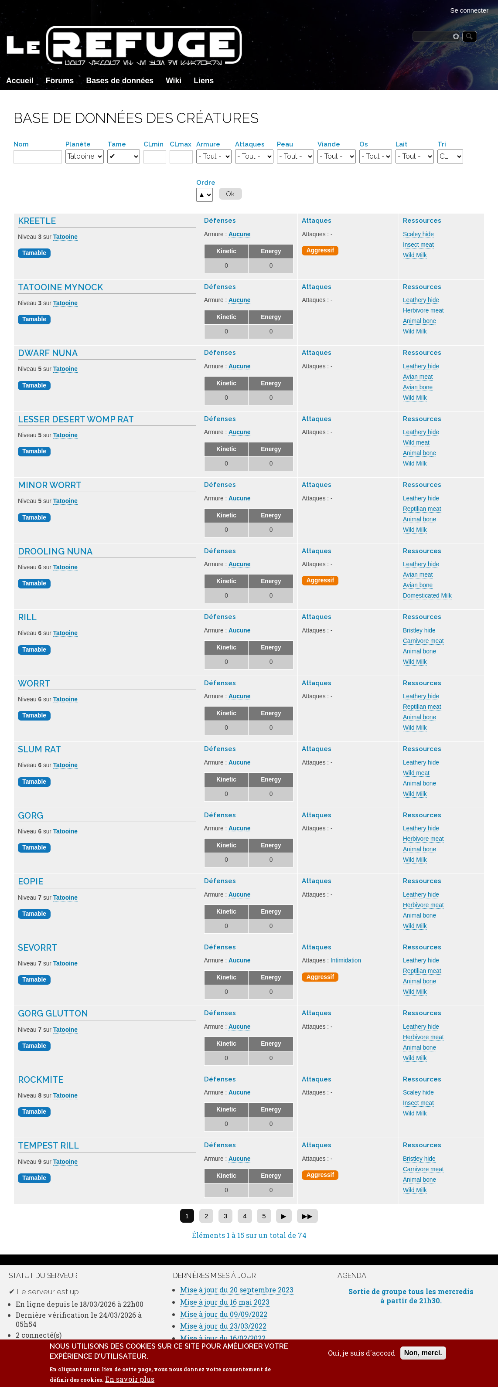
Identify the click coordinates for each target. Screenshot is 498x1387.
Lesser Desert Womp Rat (76, 420)
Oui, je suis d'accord (361, 1358)
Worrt (34, 684)
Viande (328, 144)
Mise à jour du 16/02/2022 (223, 1338)
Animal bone (419, 321)
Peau (285, 144)
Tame (116, 144)
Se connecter (469, 10)
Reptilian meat (422, 509)
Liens (204, 80)
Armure (208, 144)
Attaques (250, 144)
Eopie (30, 882)
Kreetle (37, 221)
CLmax (180, 144)
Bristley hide (419, 630)
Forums (60, 80)
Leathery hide (421, 300)
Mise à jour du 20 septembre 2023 (236, 1289)
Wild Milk (415, 255)
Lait (401, 144)
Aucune (239, 234)
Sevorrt (37, 948)
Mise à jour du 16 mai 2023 (224, 1301)
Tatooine (65, 237)
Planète (78, 144)
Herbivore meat (423, 310)
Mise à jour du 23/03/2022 (223, 1325)
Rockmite (40, 1080)
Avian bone (418, 387)
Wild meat (416, 442)
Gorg (30, 816)
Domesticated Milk (427, 595)
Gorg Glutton (53, 1014)
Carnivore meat (423, 641)
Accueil (20, 80)
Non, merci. (423, 1358)
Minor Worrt (50, 485)
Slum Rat (39, 749)
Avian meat (418, 377)
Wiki (173, 80)
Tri (441, 144)
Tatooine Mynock (60, 287)
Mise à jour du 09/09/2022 (223, 1314)
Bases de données (120, 80)
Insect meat (418, 244)
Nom (21, 144)
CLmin (153, 144)
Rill (27, 617)
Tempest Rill (48, 1146)
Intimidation (346, 960)
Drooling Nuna (55, 552)
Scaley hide (418, 234)
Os (363, 144)
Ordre (205, 182)
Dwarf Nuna (48, 353)
